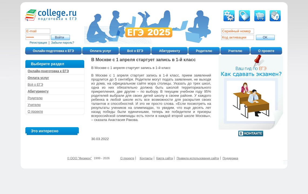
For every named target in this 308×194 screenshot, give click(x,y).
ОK (265, 37)
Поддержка (230, 158)
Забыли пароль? (62, 42)
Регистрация (38, 42)
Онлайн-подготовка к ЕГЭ (53, 51)
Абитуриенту (169, 51)
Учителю (235, 51)
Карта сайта (164, 158)
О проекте (266, 51)
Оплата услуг (100, 51)
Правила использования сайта (198, 158)
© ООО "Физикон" (79, 158)
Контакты (146, 158)
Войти (59, 37)
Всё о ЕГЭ (135, 51)
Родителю (204, 51)
